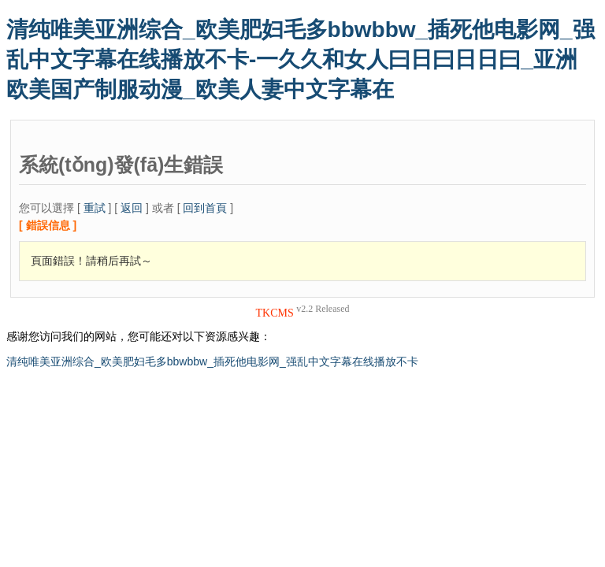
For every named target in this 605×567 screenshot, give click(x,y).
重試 (95, 208)
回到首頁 (205, 208)
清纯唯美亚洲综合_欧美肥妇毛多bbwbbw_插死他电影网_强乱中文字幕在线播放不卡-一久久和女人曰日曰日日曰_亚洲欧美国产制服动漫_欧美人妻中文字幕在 (300, 59)
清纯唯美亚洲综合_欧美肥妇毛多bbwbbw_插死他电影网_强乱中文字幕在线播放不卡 (212, 361)
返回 (132, 208)
